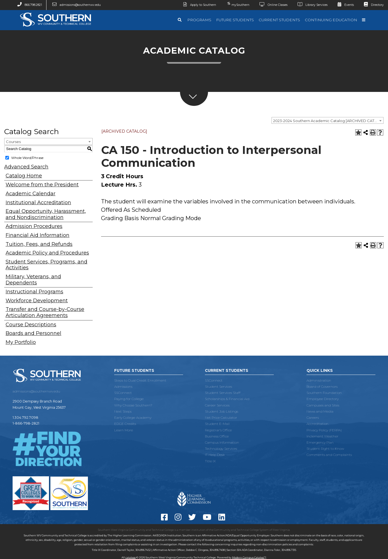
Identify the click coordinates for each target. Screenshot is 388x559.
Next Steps (123, 411)
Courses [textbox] (13, 141)
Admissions (123, 386)
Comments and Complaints (329, 455)
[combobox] (328, 120)
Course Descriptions (31, 325)
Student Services (218, 386)
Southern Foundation (324, 393)
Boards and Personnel (33, 333)
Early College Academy (132, 417)
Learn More (123, 430)
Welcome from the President (42, 185)
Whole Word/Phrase (27, 158)
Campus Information (222, 442)
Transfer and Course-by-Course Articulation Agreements (45, 312)
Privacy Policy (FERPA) (324, 430)
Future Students (235, 20)
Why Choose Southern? (133, 405)
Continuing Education (331, 20)
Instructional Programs (34, 292)
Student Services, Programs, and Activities (46, 265)
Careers (313, 417)
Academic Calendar (30, 194)
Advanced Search (26, 167)
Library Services (310, 5)
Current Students (279, 20)
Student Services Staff (222, 393)
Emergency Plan (320, 442)
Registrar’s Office (218, 430)
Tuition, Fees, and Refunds (39, 244)
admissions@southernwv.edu (74, 5)
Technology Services (221, 448)
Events (343, 5)
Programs (199, 20)
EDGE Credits (125, 424)
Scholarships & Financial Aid (227, 399)
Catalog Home (24, 176)
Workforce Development (37, 301)
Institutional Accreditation (38, 203)
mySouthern (237, 4)
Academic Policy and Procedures (47, 253)
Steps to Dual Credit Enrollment (140, 380)
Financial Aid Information (37, 235)
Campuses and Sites (323, 405)
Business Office (217, 436)
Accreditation (317, 424)
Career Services (217, 405)
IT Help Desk (215, 455)
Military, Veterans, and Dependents (33, 280)
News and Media (320, 411)
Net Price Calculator (221, 417)
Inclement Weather (322, 436)
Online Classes (271, 5)
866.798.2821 (27, 5)
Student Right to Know (325, 448)
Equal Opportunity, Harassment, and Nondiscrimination (46, 214)
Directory (372, 5)
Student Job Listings (221, 411)
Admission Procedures (34, 226)
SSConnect (123, 393)
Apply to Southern (197, 5)
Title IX (210, 461)
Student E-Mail (217, 424)
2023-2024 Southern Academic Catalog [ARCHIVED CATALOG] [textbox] (328, 120)
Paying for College (129, 399)
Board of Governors (322, 386)
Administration (319, 380)
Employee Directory (323, 399)
